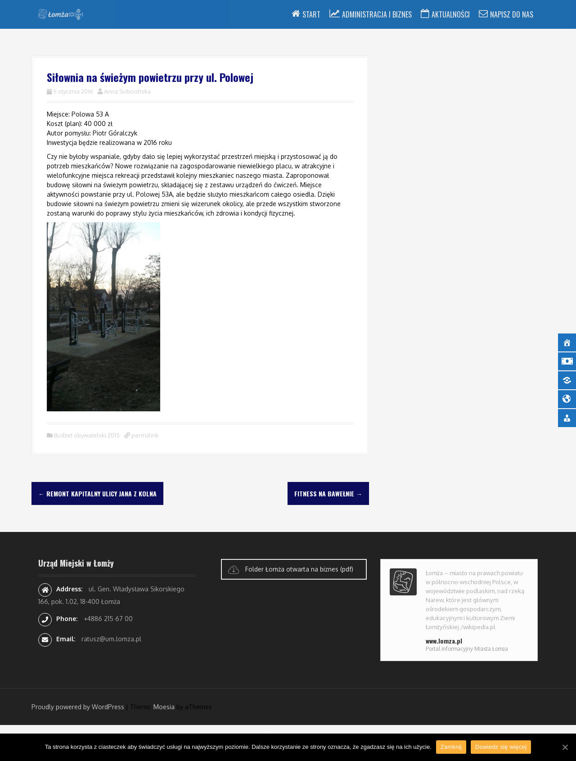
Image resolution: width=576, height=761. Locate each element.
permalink (144, 435)
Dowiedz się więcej (500, 746)
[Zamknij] (564, 747)
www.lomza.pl (444, 640)
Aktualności (451, 14)
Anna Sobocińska (127, 91)
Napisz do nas (511, 14)
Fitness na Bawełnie (328, 493)
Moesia (164, 707)
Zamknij (451, 746)
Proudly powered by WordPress (78, 707)
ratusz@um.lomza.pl (111, 639)
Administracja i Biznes (377, 14)
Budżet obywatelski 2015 (87, 435)
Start (311, 14)
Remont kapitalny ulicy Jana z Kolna (97, 493)
